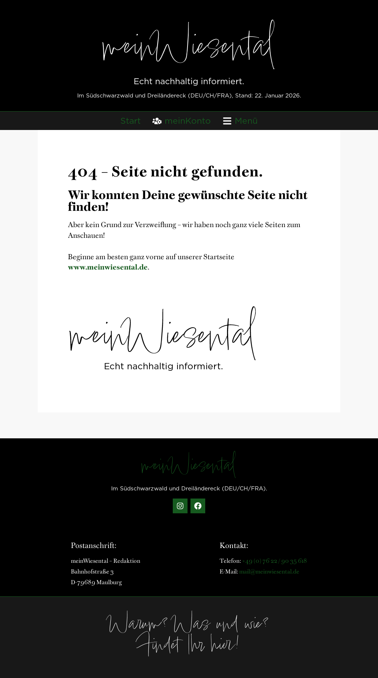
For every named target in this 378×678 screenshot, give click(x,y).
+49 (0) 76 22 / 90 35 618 (274, 560)
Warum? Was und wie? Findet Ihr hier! (189, 636)
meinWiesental (189, 49)
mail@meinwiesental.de (269, 571)
